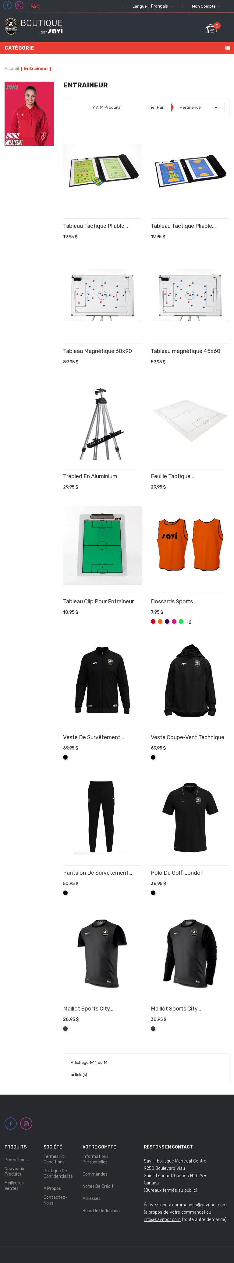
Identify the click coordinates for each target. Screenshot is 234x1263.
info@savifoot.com (162, 1219)
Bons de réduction (101, 1210)
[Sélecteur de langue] (161, 6)
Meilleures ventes (14, 1185)
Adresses (92, 1198)
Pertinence (200, 107)
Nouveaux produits (14, 1171)
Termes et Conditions (54, 1159)
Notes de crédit (98, 1186)
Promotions (16, 1159)
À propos (52, 1188)
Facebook (7, 5)
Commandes (95, 1174)
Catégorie (19, 48)
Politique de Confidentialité (58, 1173)
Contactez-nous (55, 1200)
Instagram (19, 5)
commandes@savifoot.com (199, 1205)
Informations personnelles (95, 1159)
